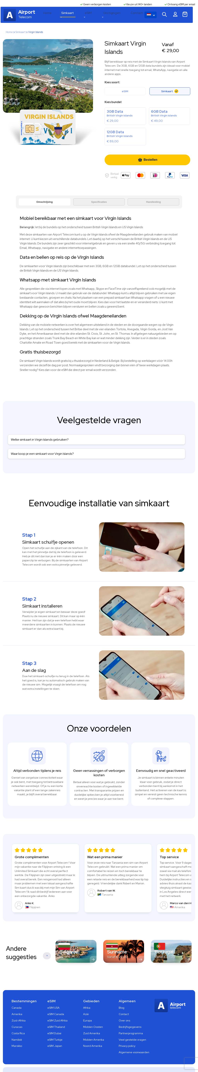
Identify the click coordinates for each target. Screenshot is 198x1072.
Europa (87, 1007)
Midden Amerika (93, 1026)
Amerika (17, 1000)
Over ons (124, 1007)
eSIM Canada (55, 1000)
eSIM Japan (54, 1032)
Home (64, 15)
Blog (121, 994)
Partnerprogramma (131, 1019)
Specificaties (99, 202)
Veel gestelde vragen (132, 1026)
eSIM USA (53, 994)
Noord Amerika (92, 1032)
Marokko (17, 1032)
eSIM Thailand (56, 1013)
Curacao (17, 1013)
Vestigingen (119, 15)
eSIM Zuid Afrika (57, 1007)
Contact (141, 15)
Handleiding (153, 202)
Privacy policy (127, 1032)
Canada (16, 994)
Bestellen (147, 160)
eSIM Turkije (54, 1026)
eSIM (98, 15)
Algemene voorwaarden (134, 1038)
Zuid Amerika (91, 1019)
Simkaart (81, 15)
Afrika (86, 994)
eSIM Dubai (54, 1019)
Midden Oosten (93, 1013)
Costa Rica (18, 1019)
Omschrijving (44, 202)
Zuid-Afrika (19, 1007)
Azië (86, 1000)
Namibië (17, 1026)
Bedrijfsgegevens (130, 1013)
